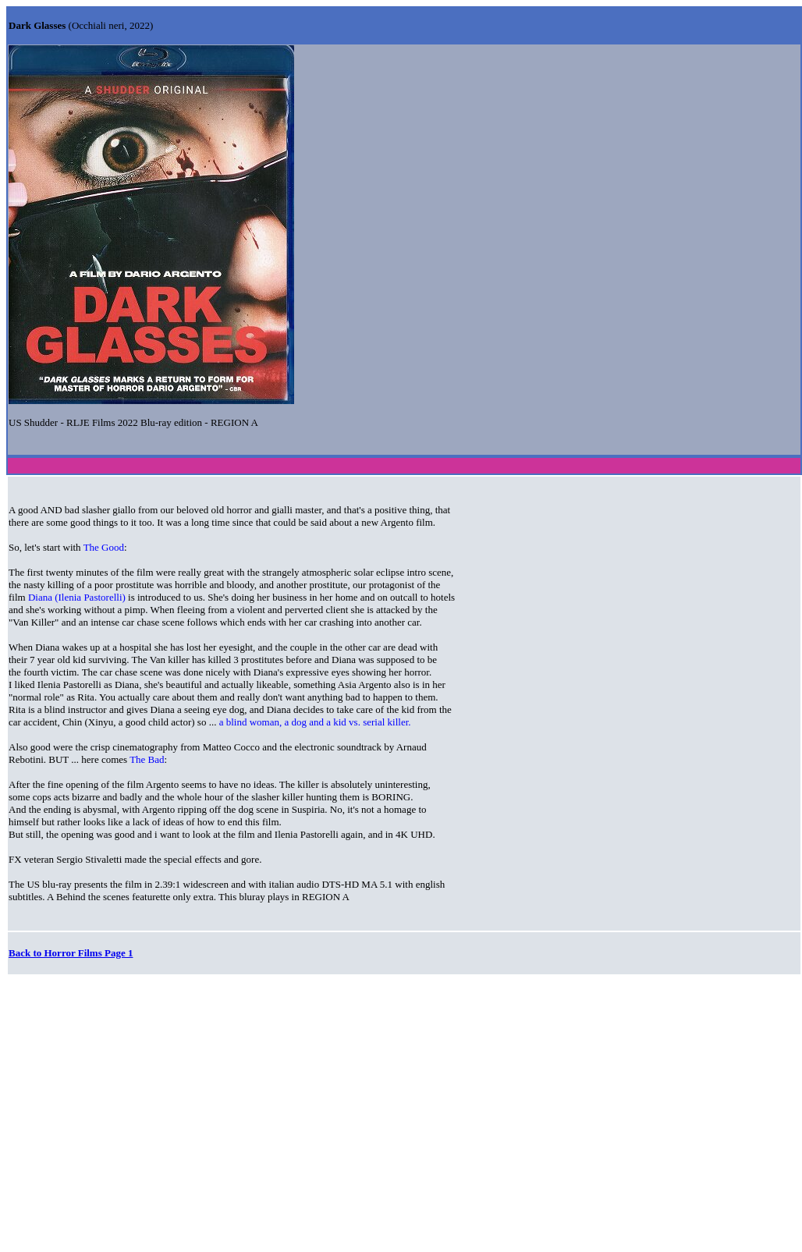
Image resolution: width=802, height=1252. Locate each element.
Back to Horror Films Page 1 (71, 953)
